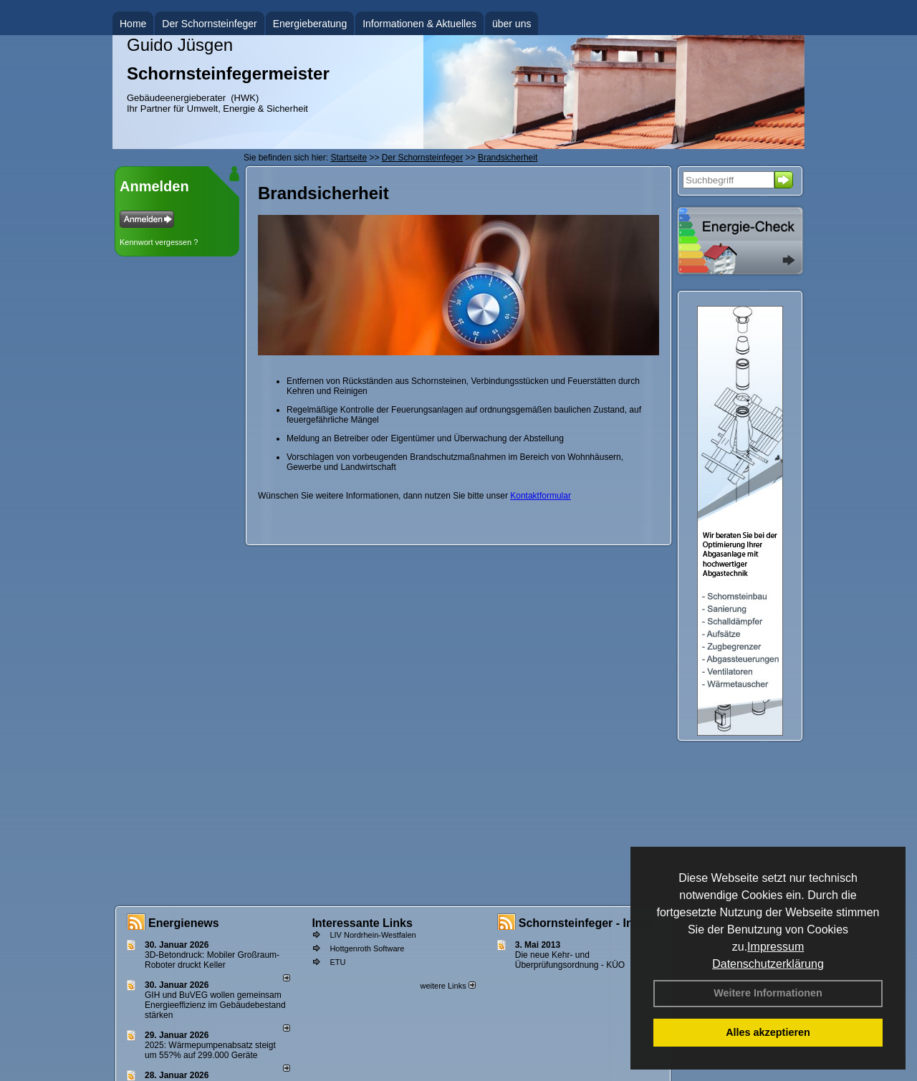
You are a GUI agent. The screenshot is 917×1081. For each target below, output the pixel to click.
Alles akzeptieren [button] (768, 1032)
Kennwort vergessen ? (159, 242)
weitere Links (447, 985)
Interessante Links (362, 923)
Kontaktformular (540, 496)
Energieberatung (310, 23)
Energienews (183, 923)
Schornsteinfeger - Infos (584, 923)
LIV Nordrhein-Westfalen (373, 935)
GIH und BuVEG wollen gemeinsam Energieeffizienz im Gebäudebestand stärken (215, 1005)
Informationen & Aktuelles (419, 23)
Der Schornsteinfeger (209, 23)
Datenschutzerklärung (768, 964)
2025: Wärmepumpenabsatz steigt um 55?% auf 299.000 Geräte (210, 1050)
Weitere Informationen (768, 993)
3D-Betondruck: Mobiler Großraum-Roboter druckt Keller (212, 960)
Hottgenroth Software (367, 948)
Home (133, 23)
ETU (337, 962)
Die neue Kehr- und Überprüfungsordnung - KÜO (570, 960)
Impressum (775, 947)
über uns (511, 23)
